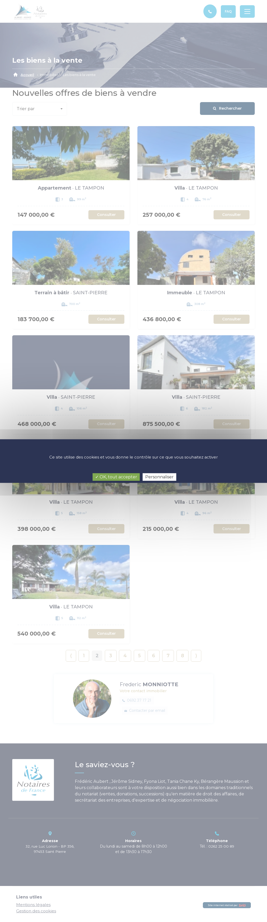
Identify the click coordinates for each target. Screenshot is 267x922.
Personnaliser (159, 476)
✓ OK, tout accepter (116, 476)
